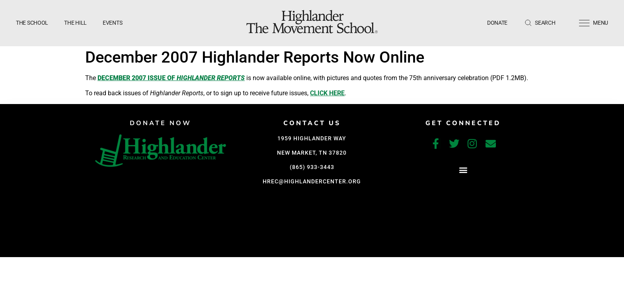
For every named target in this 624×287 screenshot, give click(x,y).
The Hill (75, 23)
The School (32, 23)
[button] (463, 170)
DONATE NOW (160, 123)
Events (112, 23)
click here (327, 93)
